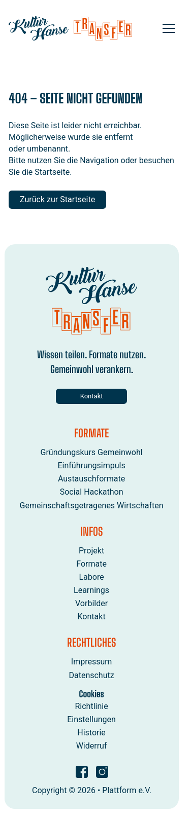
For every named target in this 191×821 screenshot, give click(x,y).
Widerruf (91, 746)
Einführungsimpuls (91, 465)
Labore (91, 577)
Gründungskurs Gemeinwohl (92, 452)
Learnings (91, 590)
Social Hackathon (91, 492)
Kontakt (91, 396)
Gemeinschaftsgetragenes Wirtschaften (92, 505)
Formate (92, 564)
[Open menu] (169, 28)
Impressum (91, 661)
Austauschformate (91, 478)
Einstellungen (92, 719)
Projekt (91, 550)
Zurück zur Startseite (57, 199)
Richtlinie (91, 706)
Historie (92, 732)
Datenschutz (91, 675)
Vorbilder (91, 603)
